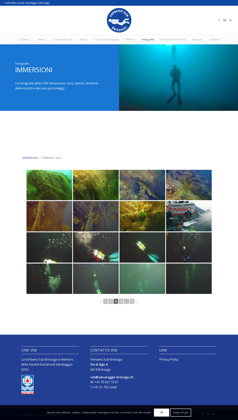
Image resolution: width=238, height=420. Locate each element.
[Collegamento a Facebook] (219, 20)
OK (161, 412)
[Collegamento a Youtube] (225, 20)
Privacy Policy (168, 359)
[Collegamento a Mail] (230, 20)
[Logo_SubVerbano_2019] (119, 20)
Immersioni (30, 179)
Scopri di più (180, 412)
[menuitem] (23, 39)
